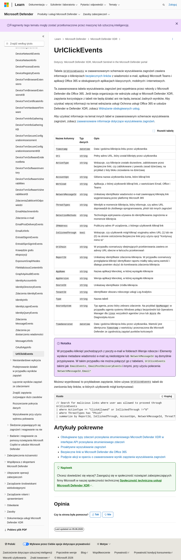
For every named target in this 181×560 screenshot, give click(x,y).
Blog (83, 552)
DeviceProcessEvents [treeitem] (28, 66)
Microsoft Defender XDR (103, 39)
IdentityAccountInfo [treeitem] (26, 280)
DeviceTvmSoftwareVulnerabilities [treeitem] (30, 181)
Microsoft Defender (75, 39)
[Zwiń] (43, 36)
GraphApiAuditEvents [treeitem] (27, 274)
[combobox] (24, 44)
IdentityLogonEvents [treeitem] (27, 306)
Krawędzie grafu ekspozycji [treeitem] (24, 252)
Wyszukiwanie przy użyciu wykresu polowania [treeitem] (27, 416)
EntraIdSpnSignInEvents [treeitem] (29, 243)
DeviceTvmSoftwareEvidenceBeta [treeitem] (30, 159)
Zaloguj (173, 4)
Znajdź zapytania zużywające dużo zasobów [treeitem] (27, 395)
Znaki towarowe (39, 557)
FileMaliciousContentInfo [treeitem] (29, 267)
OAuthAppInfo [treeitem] (23, 347)
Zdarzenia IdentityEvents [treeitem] (29, 293)
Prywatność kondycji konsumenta (152, 552)
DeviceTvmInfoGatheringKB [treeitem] (29, 127)
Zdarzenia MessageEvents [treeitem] (24, 321)
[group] (115, 410)
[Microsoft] (6, 4)
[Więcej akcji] (172, 39)
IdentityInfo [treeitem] (22, 299)
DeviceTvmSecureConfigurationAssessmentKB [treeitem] (29, 148)
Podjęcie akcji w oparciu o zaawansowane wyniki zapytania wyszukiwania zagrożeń (113, 456)
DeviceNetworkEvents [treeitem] (28, 53)
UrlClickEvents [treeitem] (24, 353)
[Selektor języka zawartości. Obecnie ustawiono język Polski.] (10, 544)
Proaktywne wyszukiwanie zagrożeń (83, 447)
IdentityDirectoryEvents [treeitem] (28, 286)
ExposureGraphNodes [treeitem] (28, 261)
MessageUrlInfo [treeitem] (24, 341)
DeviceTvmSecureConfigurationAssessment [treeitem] (29, 138)
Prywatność (120, 552)
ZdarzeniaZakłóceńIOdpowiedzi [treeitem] (29, 202)
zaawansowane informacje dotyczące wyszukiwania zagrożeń (115, 121)
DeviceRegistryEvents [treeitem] (28, 73)
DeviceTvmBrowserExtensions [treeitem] (29, 81)
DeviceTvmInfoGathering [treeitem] (29, 118)
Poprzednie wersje (66, 552)
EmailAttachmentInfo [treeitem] (27, 211)
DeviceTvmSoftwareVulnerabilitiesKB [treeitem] (30, 192)
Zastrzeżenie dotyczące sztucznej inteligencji (27, 552)
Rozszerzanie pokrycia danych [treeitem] (25, 405)
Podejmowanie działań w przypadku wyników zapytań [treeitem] (25, 371)
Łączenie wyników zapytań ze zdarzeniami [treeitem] (27, 384)
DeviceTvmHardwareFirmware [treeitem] (30, 110)
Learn (58, 39)
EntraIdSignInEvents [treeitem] (27, 237)
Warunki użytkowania (14, 557)
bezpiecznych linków (98, 75)
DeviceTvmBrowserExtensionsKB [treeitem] (29, 92)
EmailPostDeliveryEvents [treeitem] (29, 224)
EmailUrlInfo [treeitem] (22, 230)
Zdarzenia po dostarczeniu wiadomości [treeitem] (29, 332)
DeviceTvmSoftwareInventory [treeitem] (30, 170)
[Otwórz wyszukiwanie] (163, 5)
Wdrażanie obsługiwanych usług (119, 108)
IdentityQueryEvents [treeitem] (27, 312)
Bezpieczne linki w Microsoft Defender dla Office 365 (94, 451)
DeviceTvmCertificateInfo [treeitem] (29, 101)
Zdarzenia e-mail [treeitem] (25, 218)
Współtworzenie (101, 552)
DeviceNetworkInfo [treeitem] (26, 60)
